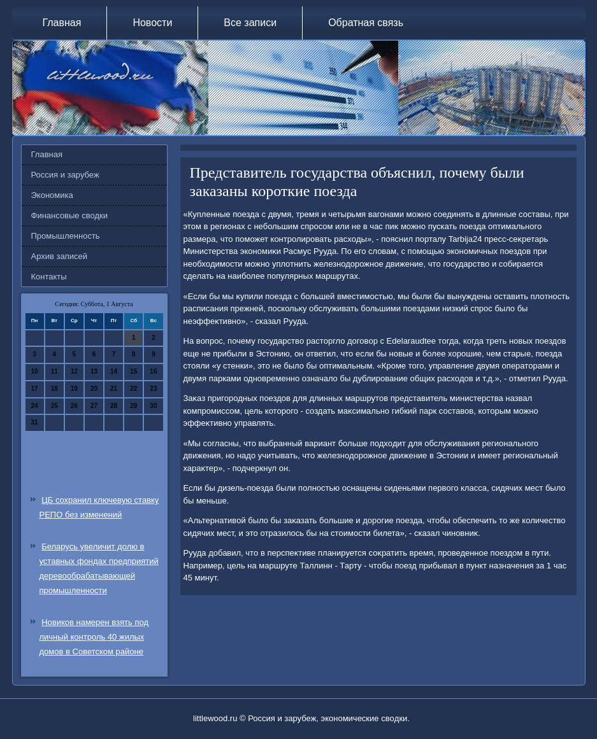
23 (153, 388)
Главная (62, 22)
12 (74, 371)
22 (133, 388)
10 (34, 371)
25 (54, 405)
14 (113, 371)
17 (34, 388)
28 (113, 405)
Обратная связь (365, 22)
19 (74, 388)
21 (113, 388)
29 (133, 405)
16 (153, 371)
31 (34, 422)
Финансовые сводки (69, 215)
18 (54, 388)
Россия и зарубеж (65, 174)
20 (93, 388)
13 (93, 371)
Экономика (52, 195)
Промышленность (65, 236)
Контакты (49, 276)
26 (74, 405)
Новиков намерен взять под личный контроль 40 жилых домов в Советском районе (94, 636)
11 (54, 371)
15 (133, 371)
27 (93, 405)
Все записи (250, 22)
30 (153, 405)
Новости (152, 22)
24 (34, 405)
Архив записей (59, 256)
